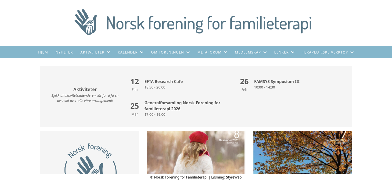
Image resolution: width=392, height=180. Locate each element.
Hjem (43, 52)
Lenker (284, 52)
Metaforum (212, 52)
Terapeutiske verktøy (328, 52)
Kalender (131, 52)
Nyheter (64, 52)
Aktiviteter (95, 52)
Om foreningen (170, 52)
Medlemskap (251, 52)
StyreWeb (234, 177)
